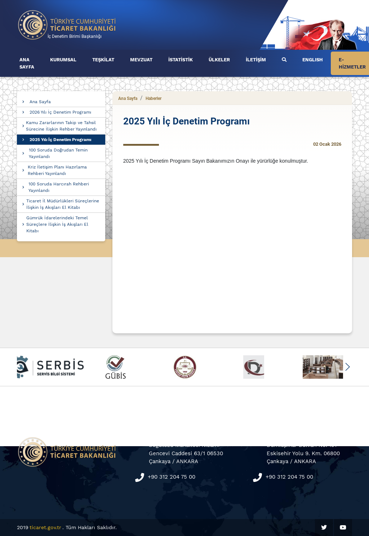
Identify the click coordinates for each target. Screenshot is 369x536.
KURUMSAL (63, 59)
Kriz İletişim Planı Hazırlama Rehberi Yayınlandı (57, 170)
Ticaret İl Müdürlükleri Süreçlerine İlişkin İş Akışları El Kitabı (62, 204)
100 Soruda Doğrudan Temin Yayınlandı (58, 153)
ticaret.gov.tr (45, 527)
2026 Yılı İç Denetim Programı (60, 112)
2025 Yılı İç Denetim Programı (60, 139)
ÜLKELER (219, 59)
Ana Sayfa (40, 101)
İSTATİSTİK (180, 59)
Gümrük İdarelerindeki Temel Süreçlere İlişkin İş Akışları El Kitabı (57, 224)
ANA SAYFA (26, 63)
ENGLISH (312, 59)
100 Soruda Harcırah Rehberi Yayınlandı (58, 187)
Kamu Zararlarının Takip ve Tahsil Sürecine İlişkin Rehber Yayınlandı (61, 126)
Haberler (153, 98)
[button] (347, 367)
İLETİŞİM (256, 59)
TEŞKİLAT (103, 59)
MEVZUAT (141, 59)
